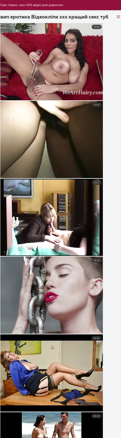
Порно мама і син (13, 426)
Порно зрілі (73, 432)
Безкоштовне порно (71, 426)
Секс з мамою (41, 426)
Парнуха (7, 436)
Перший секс (18, 432)
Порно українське (100, 432)
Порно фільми (101, 426)
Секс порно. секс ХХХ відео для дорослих (32, 5)
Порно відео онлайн (89, 436)
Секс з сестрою (109, 429)
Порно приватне (32, 436)
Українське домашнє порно (75, 429)
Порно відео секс (46, 432)
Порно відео (43, 429)
